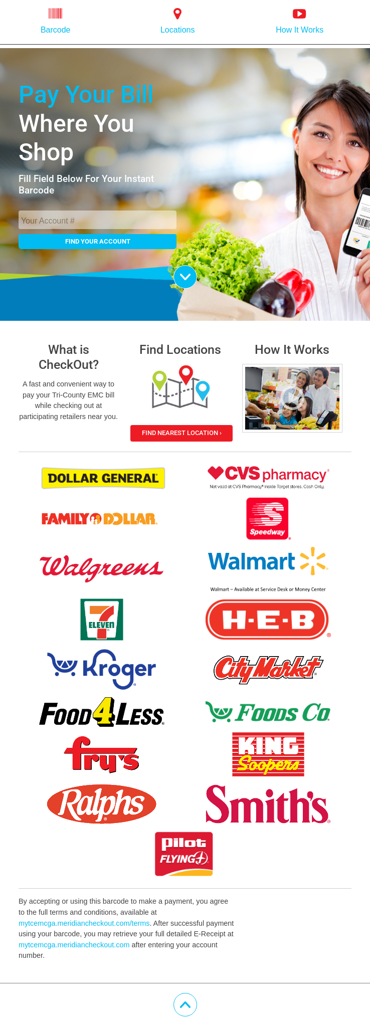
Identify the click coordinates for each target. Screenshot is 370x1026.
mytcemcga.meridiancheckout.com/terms (84, 923)
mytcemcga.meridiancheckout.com (74, 945)
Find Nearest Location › (182, 433)
